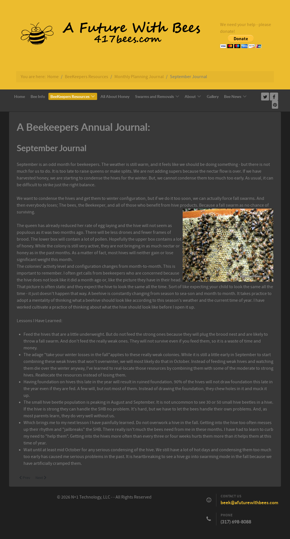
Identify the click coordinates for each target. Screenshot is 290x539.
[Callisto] (107, 34)
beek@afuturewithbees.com (249, 502)
